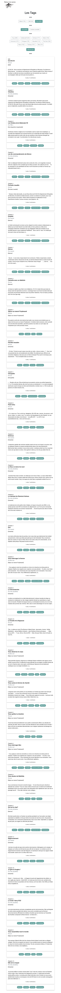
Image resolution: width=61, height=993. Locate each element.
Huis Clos (20, 581)
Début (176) (22, 21)
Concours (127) (15, 41)
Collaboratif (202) (25, 38)
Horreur (27, 83)
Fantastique (45, 83)
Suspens (26, 145)
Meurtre (39, 334)
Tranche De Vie (36, 83)
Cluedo (21, 334)
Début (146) (46, 38)
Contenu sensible (34, 29)
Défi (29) (31, 21)
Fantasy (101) (31, 44)
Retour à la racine (10, 4)
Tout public (24, 29)
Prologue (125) (25, 41)
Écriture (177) (36, 38)
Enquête (21, 83)
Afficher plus (30, 49)
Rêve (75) (40, 44)
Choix (33, 334)
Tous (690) (39, 21)
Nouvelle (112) (36, 41)
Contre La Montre (37, 581)
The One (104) (46, 41)
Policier (20, 145)
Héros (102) (21, 44)
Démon (15, 83)
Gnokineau (34, 145)
